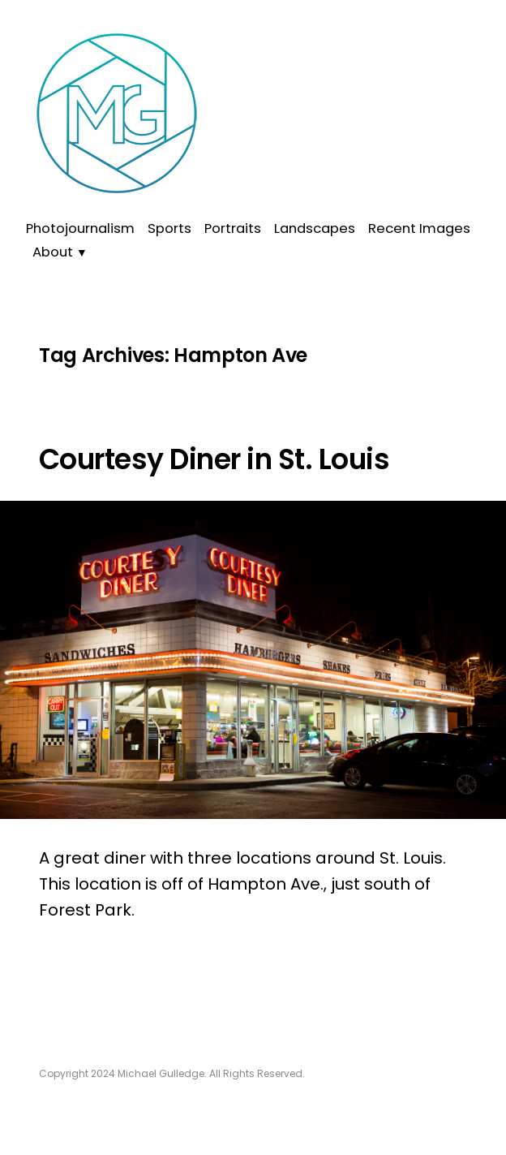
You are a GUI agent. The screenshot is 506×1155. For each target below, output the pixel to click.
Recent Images (419, 228)
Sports (169, 228)
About (52, 252)
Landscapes (314, 228)
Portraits (232, 228)
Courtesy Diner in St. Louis (214, 459)
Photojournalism (80, 228)
